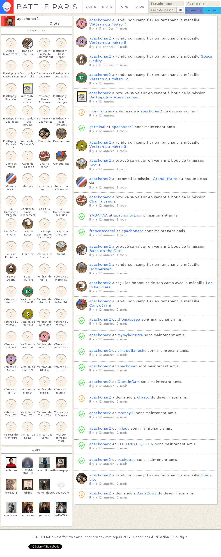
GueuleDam (128, 382)
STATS (107, 6)
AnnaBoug (147, 493)
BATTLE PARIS (47, 6)
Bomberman (100, 269)
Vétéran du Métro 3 (107, 146)
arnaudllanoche (132, 350)
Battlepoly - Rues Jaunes (113, 97)
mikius (123, 428)
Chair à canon (102, 201)
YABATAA (98, 215)
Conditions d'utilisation (151, 537)
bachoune (126, 459)
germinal (97, 127)
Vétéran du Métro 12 (108, 79)
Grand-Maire (165, 179)
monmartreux (101, 111)
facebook (194, 10)
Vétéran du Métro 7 (108, 24)
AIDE (140, 6)
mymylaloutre (130, 335)
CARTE (90, 6)
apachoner (127, 366)
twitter (212, 10)
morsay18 (126, 413)
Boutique (180, 537)
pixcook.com (102, 537)
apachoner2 (28, 18)
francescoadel (102, 231)
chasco (143, 397)
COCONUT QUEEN (135, 444)
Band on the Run (105, 251)
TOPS (123, 6)
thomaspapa (128, 319)
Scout (95, 165)
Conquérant (100, 305)
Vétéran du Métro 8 (108, 42)
